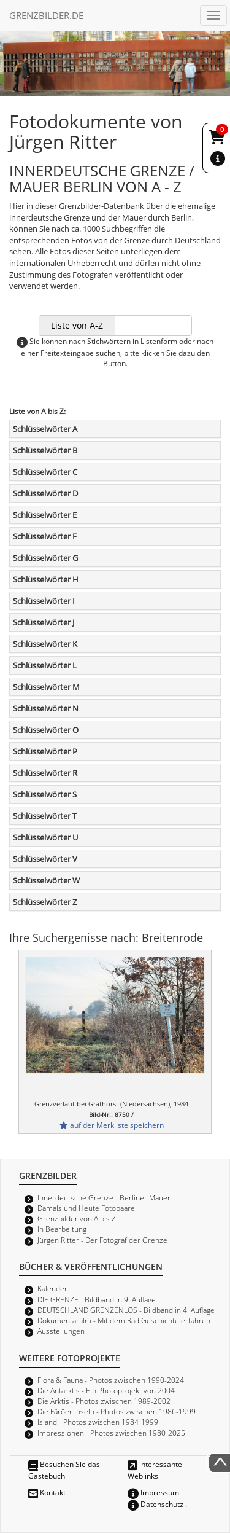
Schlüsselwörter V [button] (45, 858)
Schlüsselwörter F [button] (45, 536)
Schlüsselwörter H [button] (46, 579)
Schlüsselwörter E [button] (45, 514)
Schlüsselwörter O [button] (46, 729)
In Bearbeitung (61, 1229)
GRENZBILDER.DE (46, 15)
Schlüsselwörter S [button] (45, 794)
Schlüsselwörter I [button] (44, 600)
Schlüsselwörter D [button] (45, 493)
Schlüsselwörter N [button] (46, 708)
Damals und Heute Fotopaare (86, 1208)
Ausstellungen (61, 1331)
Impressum (153, 1492)
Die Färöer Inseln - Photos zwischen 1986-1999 (116, 1411)
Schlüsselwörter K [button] (45, 643)
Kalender (52, 1288)
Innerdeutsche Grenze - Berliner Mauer (104, 1197)
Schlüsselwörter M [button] (46, 686)
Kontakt (47, 1492)
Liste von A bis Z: (37, 411)
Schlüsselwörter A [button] (45, 428)
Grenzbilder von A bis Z (76, 1218)
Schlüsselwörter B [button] (45, 450)
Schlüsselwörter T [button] (45, 815)
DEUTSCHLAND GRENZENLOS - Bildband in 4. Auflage (126, 1310)
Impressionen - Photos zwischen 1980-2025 (111, 1433)
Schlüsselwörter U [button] (45, 837)
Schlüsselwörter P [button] (45, 751)
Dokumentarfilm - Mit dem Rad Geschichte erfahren (123, 1320)
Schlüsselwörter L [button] (45, 665)
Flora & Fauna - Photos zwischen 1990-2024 (110, 1380)
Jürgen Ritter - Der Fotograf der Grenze (102, 1240)
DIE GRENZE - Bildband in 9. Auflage (96, 1299)
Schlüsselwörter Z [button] (45, 901)
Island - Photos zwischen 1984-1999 (97, 1421)
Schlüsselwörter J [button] (43, 622)
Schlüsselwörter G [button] (45, 557)
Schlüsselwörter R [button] (45, 772)
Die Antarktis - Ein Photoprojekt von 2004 (106, 1390)
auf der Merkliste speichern (111, 1125)
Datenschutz (155, 1504)
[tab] (115, 428)
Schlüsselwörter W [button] (46, 880)
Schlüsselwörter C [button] (45, 471)
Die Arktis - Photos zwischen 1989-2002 (104, 1401)
